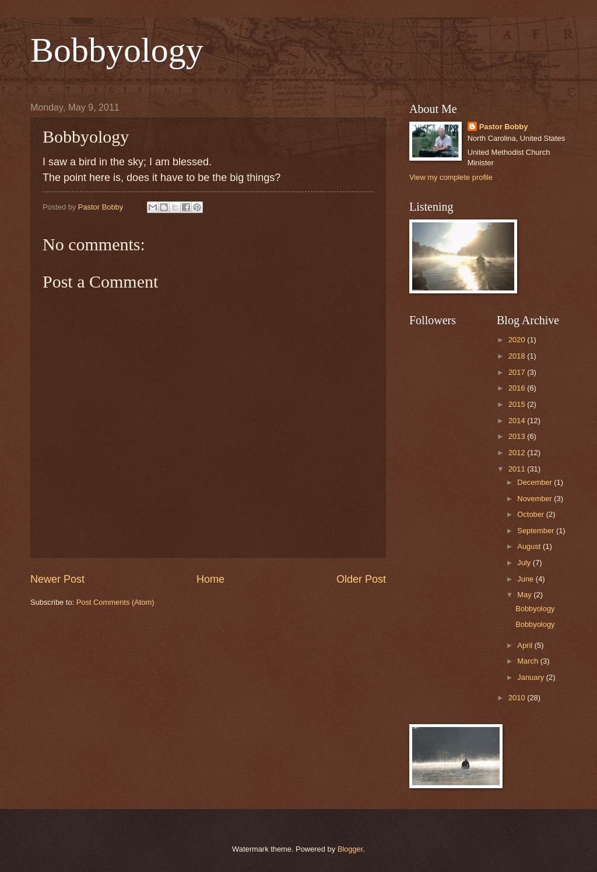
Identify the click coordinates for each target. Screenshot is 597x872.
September (536, 530)
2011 (517, 469)
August (530, 546)
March (528, 661)
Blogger (350, 849)
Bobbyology (116, 50)
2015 (517, 404)
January (531, 677)
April (525, 645)
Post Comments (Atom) (115, 602)
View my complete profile (451, 177)
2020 (517, 339)
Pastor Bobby (503, 126)
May (525, 594)
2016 (517, 388)
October (531, 514)
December (535, 482)
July (524, 562)
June (526, 579)
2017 (517, 372)
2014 (517, 420)
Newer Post (57, 579)
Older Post (361, 579)
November (535, 498)
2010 (517, 697)
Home (210, 579)
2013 (517, 436)
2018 (517, 356)
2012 (517, 452)
